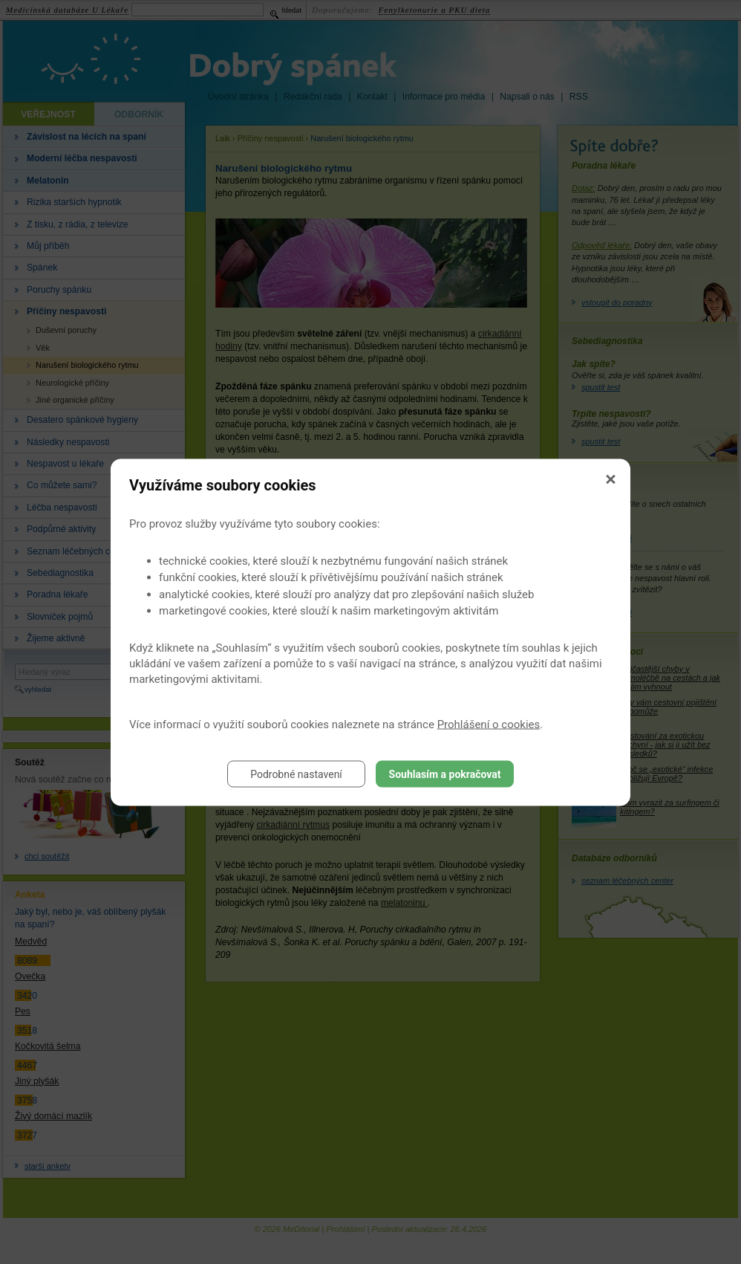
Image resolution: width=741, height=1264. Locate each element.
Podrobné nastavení (296, 774)
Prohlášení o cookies (489, 723)
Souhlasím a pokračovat (445, 774)
